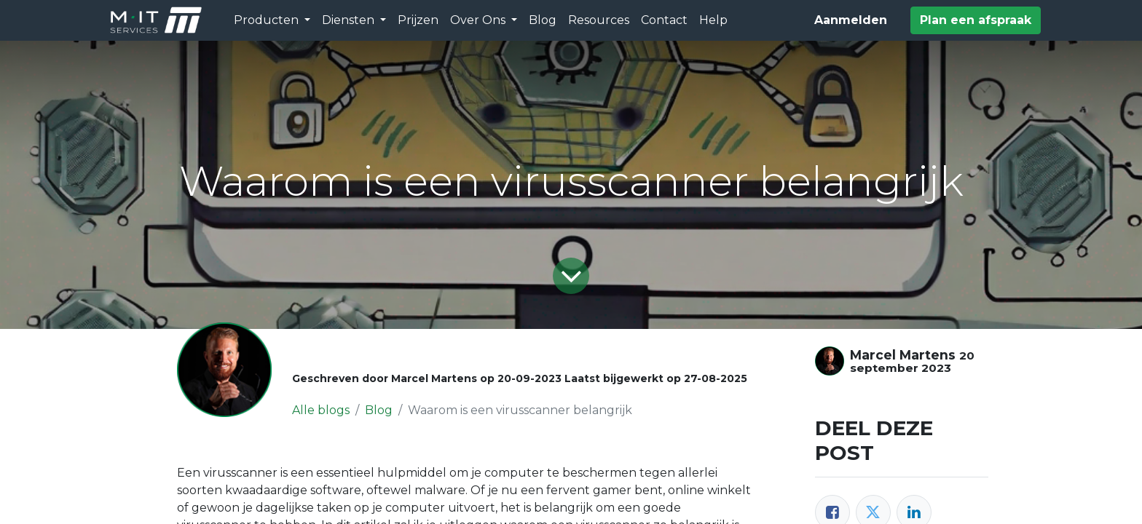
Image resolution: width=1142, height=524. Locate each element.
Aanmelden (850, 20)
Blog (379, 410)
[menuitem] (418, 20)
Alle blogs (321, 410)
